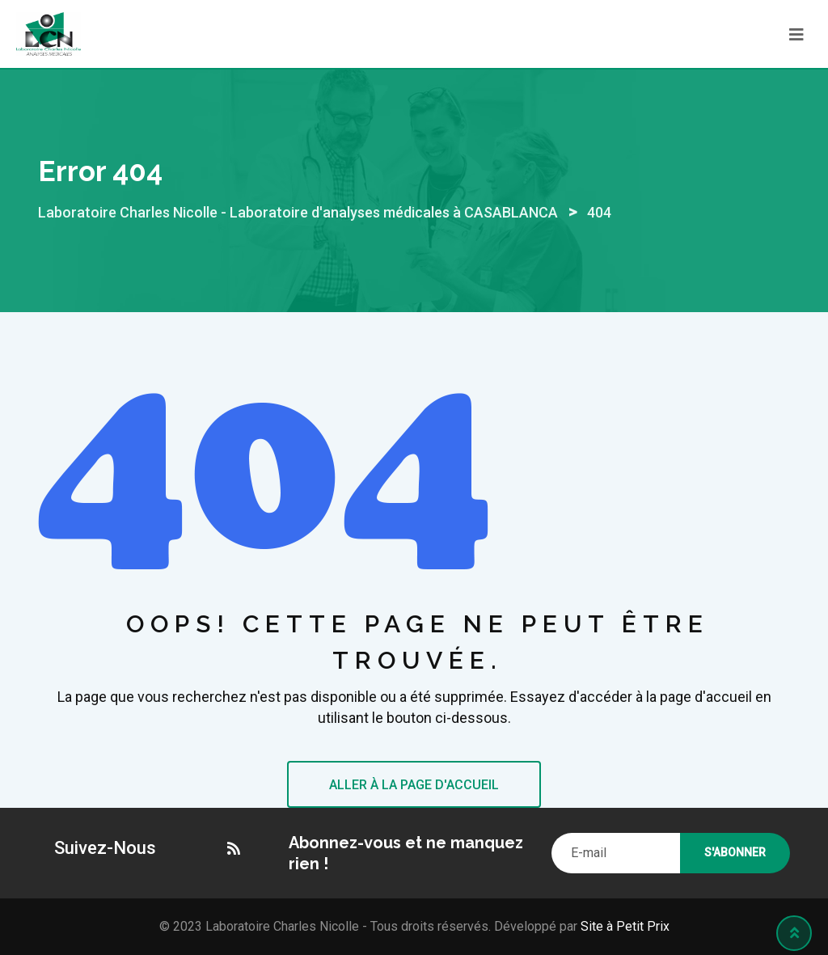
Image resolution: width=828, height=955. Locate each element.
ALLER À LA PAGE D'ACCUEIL (414, 784)
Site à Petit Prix (623, 926)
